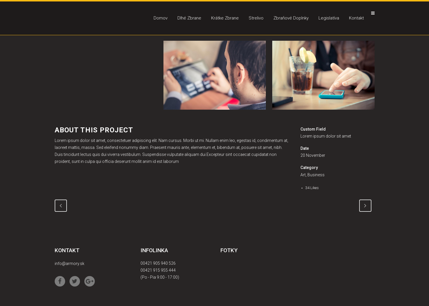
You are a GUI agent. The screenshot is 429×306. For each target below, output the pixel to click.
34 (312, 188)
